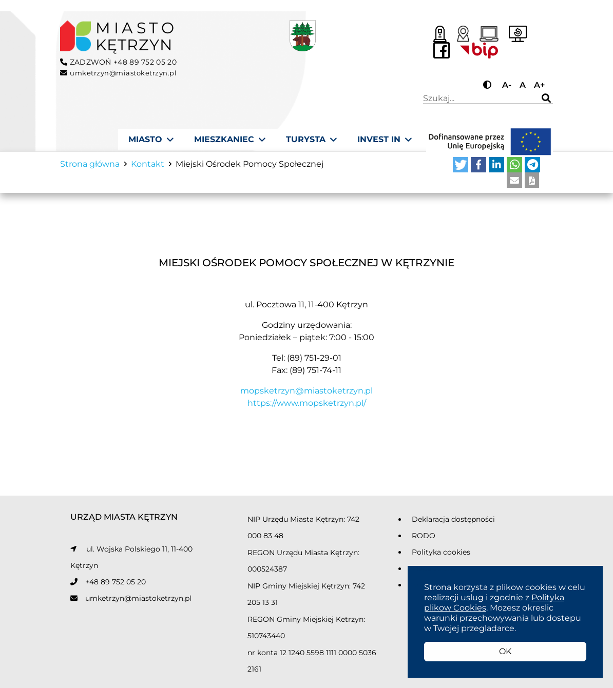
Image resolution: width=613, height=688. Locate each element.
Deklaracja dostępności (453, 523)
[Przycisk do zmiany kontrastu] (488, 85)
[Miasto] (151, 139)
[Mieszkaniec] (230, 139)
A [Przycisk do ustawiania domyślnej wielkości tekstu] (523, 85)
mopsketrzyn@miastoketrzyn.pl (306, 394)
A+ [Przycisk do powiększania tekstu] (539, 85)
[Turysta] (311, 139)
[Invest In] (384, 139)
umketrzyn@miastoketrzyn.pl (138, 602)
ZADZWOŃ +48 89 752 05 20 (118, 62)
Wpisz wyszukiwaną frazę (476, 98)
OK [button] (505, 651)
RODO (423, 539)
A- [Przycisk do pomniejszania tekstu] (506, 85)
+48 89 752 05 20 (115, 586)
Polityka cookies (441, 556)
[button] (460, 168)
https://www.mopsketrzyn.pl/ (306, 406)
